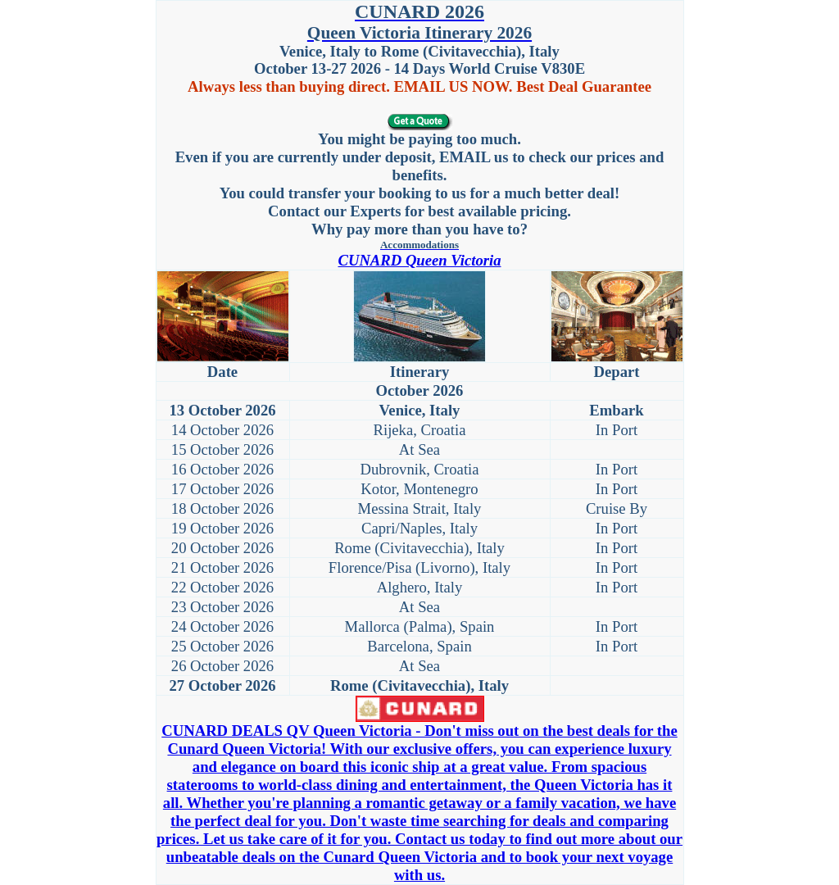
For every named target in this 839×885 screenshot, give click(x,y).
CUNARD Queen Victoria (419, 260)
